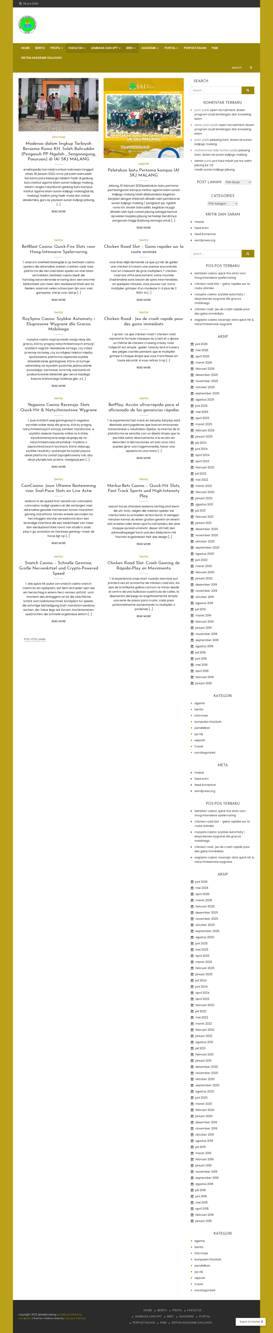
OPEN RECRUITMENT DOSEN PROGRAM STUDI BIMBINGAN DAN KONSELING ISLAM (222, 114)
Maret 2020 (203, 566)
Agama (199, 703)
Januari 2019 (203, 628)
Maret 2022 (203, 486)
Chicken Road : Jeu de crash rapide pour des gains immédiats (222, 311)
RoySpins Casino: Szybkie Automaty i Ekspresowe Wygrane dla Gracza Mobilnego (58, 324)
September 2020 (207, 547)
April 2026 (202, 356)
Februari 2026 (204, 369)
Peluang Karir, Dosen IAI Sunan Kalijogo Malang (222, 152)
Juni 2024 (201, 449)
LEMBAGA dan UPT (104, 48)
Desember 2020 (206, 529)
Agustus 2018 (204, 646)
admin (198, 161)
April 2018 (202, 671)
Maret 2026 (203, 362)
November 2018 (206, 634)
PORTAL (169, 48)
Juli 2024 (201, 443)
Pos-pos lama (35, 639)
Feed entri (201, 228)
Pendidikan (202, 728)
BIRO (129, 48)
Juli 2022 (200, 473)
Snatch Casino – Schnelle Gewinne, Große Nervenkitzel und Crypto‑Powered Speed (58, 568)
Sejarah (143, 164)
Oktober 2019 (204, 597)
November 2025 (206, 381)
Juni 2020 (201, 560)
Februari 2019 (204, 622)
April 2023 (202, 461)
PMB (215, 48)
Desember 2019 (206, 585)
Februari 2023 (204, 467)
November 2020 (206, 535)
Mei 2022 (201, 480)
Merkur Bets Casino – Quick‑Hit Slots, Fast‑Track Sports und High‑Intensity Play (143, 491)
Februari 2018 (204, 677)
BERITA (40, 48)
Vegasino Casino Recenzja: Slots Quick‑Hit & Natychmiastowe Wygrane (224, 322)
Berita (58, 240)
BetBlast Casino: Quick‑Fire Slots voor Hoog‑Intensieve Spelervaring (220, 275)
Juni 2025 (201, 406)
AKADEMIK (148, 48)
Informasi (58, 137)
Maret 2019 (203, 615)
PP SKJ (198, 734)
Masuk (199, 222)
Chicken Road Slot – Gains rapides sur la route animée (222, 286)
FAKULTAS (75, 48)
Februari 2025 (204, 430)
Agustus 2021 (204, 504)
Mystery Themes (75, 1318)
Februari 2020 (204, 572)
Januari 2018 (203, 683)
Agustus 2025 (204, 399)
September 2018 (207, 640)
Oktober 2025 (205, 387)
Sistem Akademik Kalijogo (41, 58)
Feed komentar (205, 234)
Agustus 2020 (204, 554)
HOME (25, 48)
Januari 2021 (203, 523)
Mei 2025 (201, 412)
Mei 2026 (201, 350)
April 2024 (202, 455)
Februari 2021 (204, 517)
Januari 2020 (203, 578)
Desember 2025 (206, 375)
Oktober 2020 (205, 541)
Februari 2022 (204, 492)
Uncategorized (204, 752)
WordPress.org (204, 240)
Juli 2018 (200, 652)
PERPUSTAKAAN (195, 48)
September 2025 (207, 393)
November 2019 (206, 591)
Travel (198, 746)
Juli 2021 (200, 510)
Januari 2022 (203, 498)
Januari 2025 (203, 436)
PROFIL (55, 48)
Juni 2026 (201, 344)
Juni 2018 (201, 659)
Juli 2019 (200, 609)
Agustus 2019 (204, 603)
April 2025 (202, 418)
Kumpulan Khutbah (207, 722)
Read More (59, 211)
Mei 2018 (201, 665)
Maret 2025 (203, 424)
